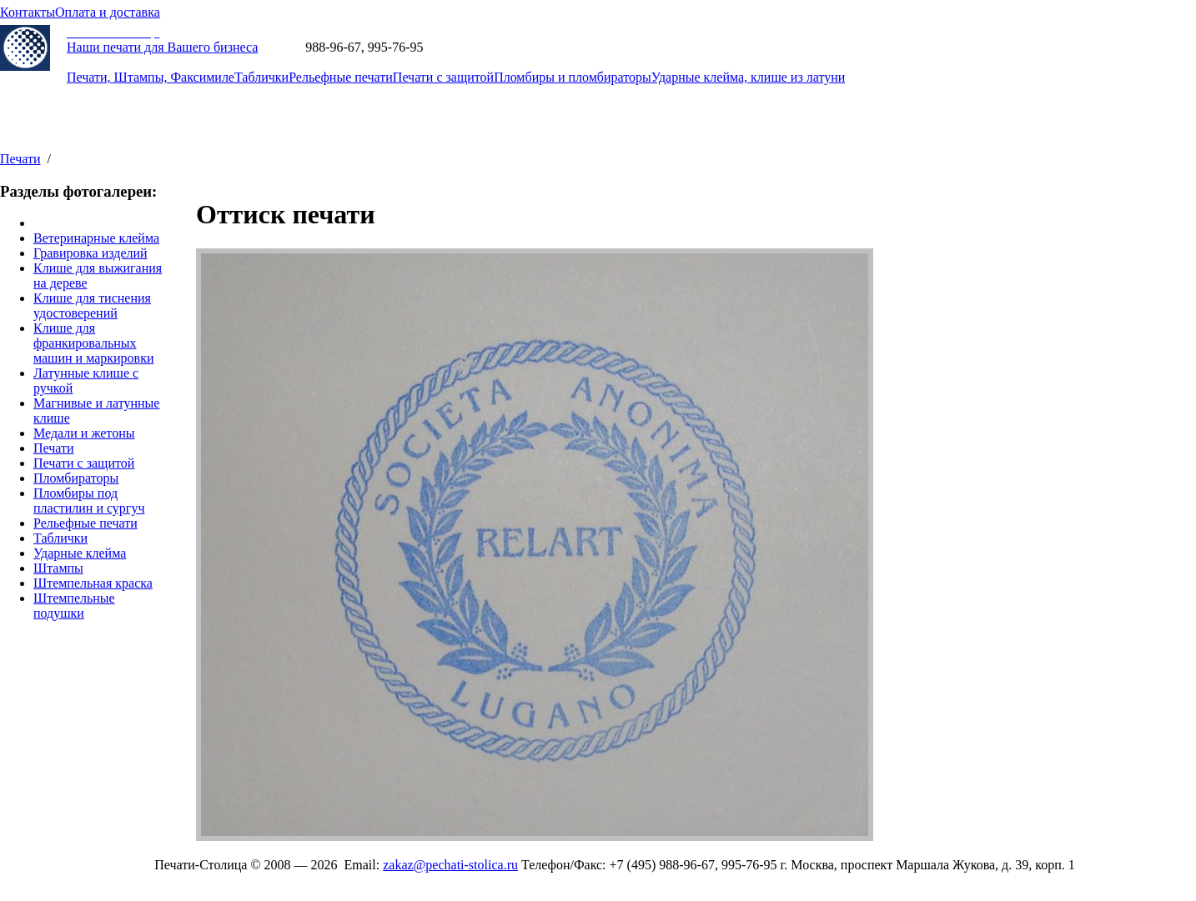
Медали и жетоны (83, 433)
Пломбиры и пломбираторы (572, 77)
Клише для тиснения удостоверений (92, 305)
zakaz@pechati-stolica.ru (493, 47)
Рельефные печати (341, 77)
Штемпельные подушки (74, 605)
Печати (20, 159)
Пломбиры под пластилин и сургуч (88, 500)
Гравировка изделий (90, 253)
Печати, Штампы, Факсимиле (150, 77)
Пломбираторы (75, 478)
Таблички (261, 77)
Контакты (27, 12)
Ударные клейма (79, 553)
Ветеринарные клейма (96, 238)
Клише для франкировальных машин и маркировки (93, 343)
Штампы (58, 568)
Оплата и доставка (107, 12)
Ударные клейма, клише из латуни (748, 77)
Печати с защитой (443, 77)
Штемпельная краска (93, 583)
